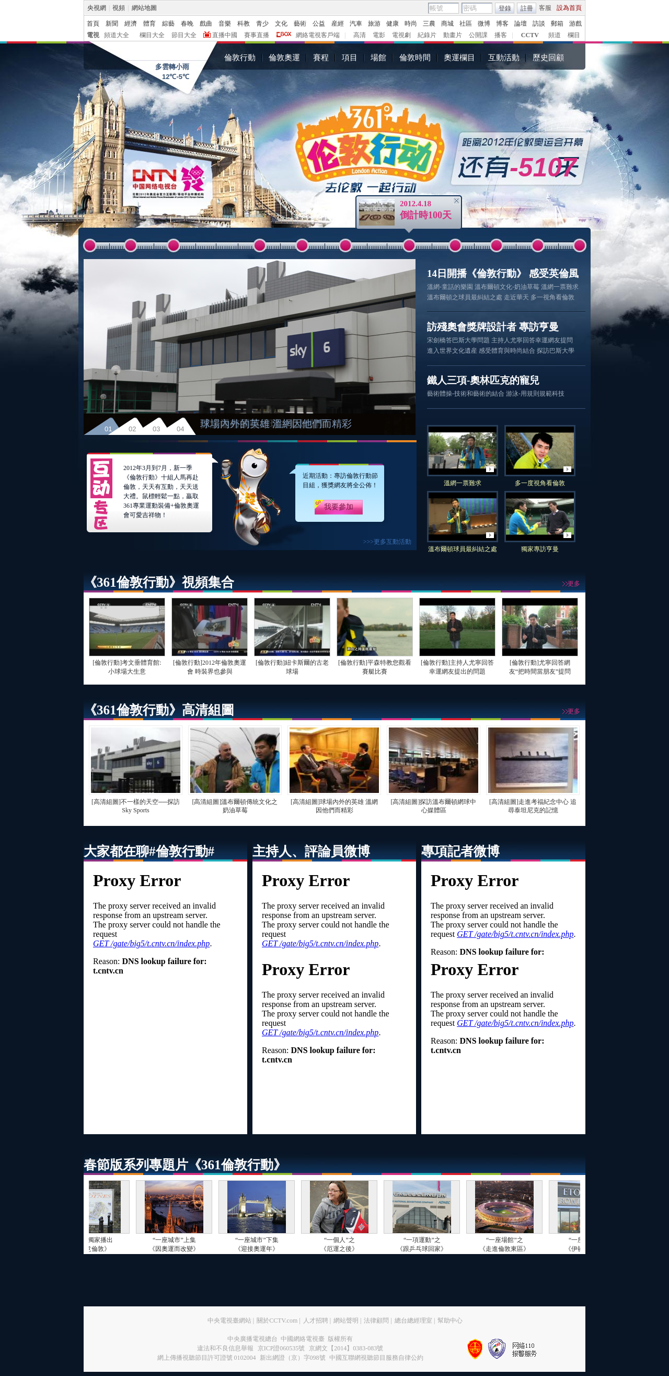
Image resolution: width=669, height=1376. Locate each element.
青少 (262, 23)
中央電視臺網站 (229, 1320)
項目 (349, 57)
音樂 (224, 23)
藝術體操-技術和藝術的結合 (465, 393)
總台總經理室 (413, 1320)
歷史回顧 (548, 57)
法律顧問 (376, 1320)
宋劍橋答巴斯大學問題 (458, 340)
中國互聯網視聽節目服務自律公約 (376, 1357)
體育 (149, 23)
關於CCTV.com (277, 1320)
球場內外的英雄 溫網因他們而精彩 (276, 423)
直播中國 (224, 35)
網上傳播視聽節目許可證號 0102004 (206, 1357)
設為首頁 (569, 8)
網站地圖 (144, 8)
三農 (429, 23)
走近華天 (516, 297)
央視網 (96, 8)
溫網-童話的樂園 (450, 286)
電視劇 (401, 35)
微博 (484, 23)
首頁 (93, 23)
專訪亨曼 (539, 326)
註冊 (527, 8)
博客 (502, 23)
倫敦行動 (240, 57)
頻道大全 (116, 35)
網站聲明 (346, 1320)
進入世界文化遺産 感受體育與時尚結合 (481, 350)
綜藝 (168, 23)
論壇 (520, 23)
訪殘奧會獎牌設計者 (471, 326)
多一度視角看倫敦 (540, 483)
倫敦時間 (415, 57)
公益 (319, 23)
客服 (545, 8)
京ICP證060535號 (281, 1348)
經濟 (130, 23)
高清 (359, 35)
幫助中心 (450, 1320)
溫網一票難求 (560, 286)
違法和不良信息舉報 (225, 1348)
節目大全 (184, 35)
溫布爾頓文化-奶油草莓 (507, 286)
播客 (500, 35)
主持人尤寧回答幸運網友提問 (532, 340)
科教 (243, 23)
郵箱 (557, 23)
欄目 (574, 35)
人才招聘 (315, 1320)
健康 (392, 23)
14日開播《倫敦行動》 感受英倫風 (503, 273)
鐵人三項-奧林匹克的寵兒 (483, 380)
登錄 (505, 8)
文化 (281, 23)
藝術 (300, 23)
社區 (465, 23)
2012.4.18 (415, 203)
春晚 (187, 23)
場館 (378, 57)
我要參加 (338, 507)
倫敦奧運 (284, 57)
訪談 (539, 23)
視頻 (118, 8)
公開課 (478, 35)
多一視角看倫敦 (552, 297)
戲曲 (206, 23)
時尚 (411, 23)
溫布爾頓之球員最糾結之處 (464, 297)
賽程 (321, 57)
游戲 (575, 23)
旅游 (374, 23)
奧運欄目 (459, 57)
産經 (337, 23)
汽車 (356, 23)
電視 (93, 35)
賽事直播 (256, 35)
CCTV (530, 35)
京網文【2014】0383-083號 (346, 1348)
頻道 (554, 35)
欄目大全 (152, 35)
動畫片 (452, 35)
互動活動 (504, 57)
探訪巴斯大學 (555, 350)
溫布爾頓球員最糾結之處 (462, 549)
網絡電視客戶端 (318, 35)
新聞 (112, 23)
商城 (447, 23)
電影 (379, 35)
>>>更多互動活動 (387, 541)
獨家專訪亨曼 (540, 549)
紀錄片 (427, 35)
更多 (574, 583)
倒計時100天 (426, 215)
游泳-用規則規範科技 (535, 393)
